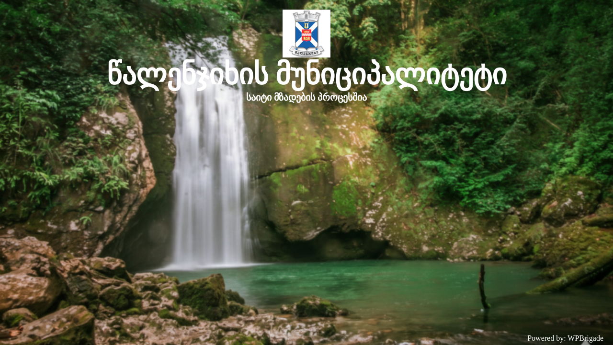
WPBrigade (585, 338)
